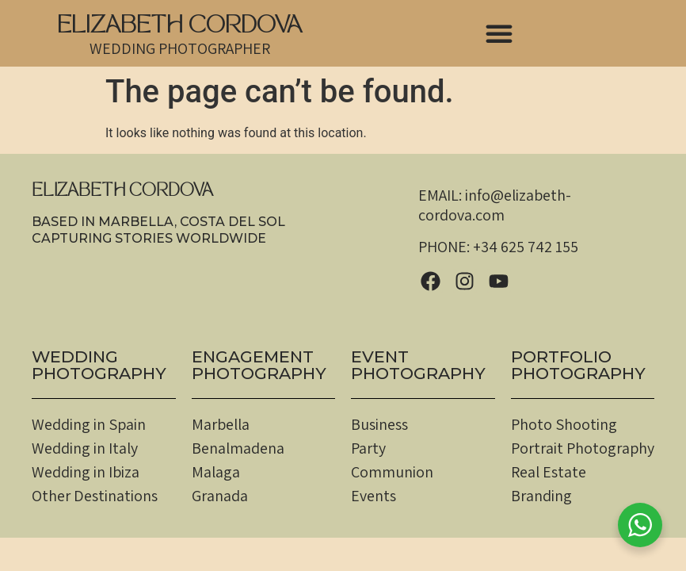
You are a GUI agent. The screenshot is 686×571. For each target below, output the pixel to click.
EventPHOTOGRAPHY (418, 365)
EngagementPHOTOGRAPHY (259, 365)
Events (373, 495)
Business (379, 424)
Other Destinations (95, 495)
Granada (220, 495)
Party (368, 448)
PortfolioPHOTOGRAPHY (578, 365)
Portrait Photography (582, 448)
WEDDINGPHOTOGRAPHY (99, 365)
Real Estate (548, 472)
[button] (499, 33)
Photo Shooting (564, 424)
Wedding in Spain (89, 424)
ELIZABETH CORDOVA (179, 27)
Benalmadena (238, 448)
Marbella (221, 424)
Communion (392, 472)
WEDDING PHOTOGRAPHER (180, 48)
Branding (541, 495)
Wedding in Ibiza (85, 472)
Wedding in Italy (85, 448)
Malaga (216, 472)
